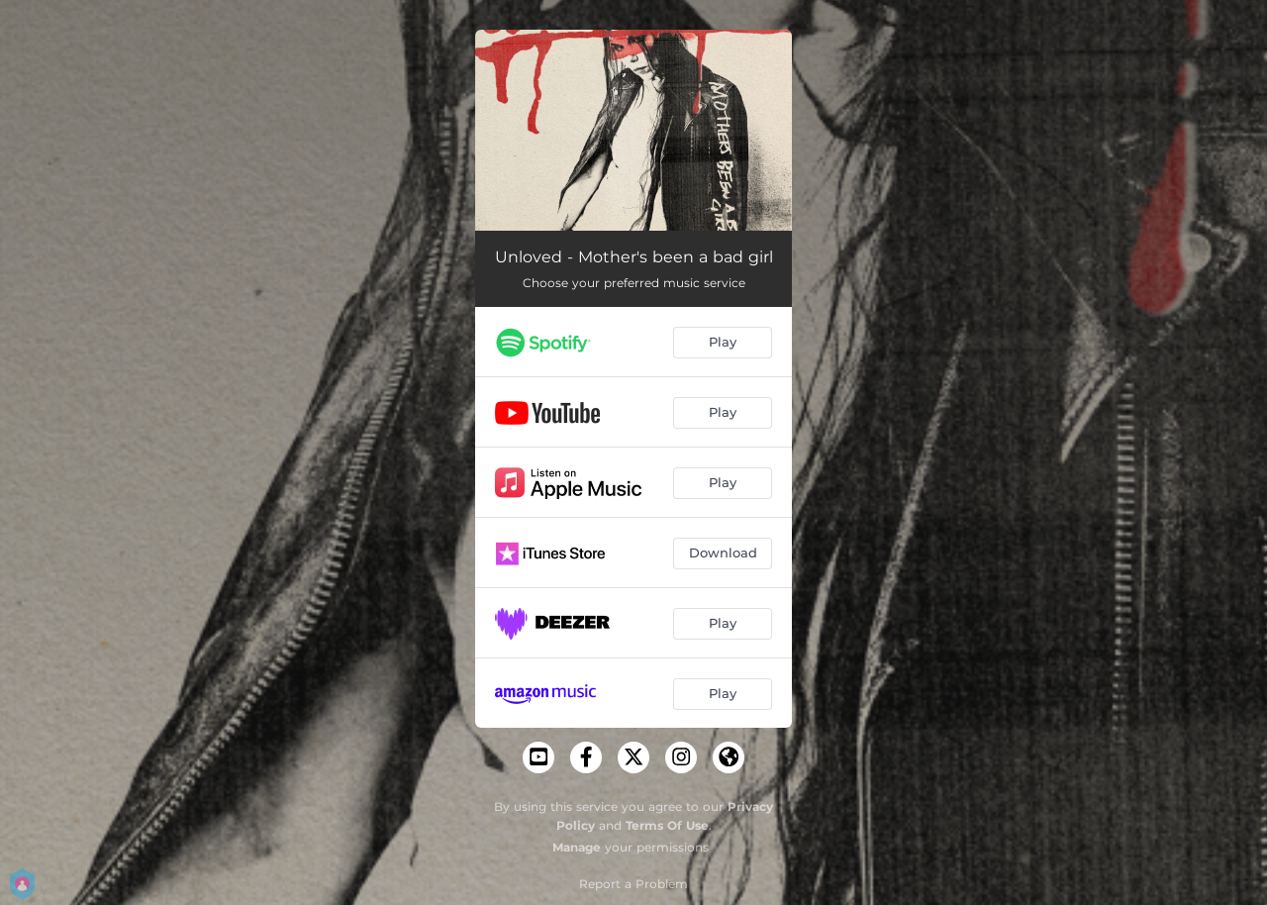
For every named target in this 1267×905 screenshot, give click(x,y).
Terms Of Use (667, 825)
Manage (576, 847)
